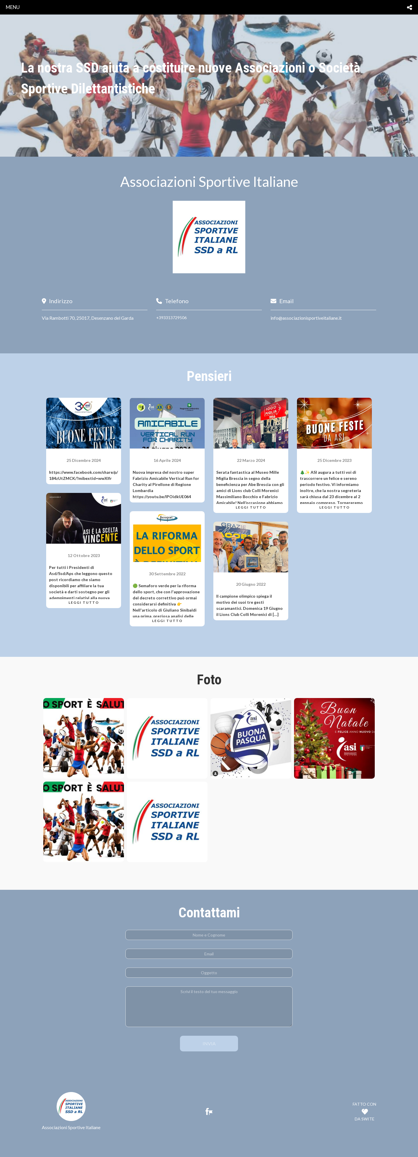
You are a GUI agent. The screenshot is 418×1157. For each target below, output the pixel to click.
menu (13, 7)
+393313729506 (171, 317)
